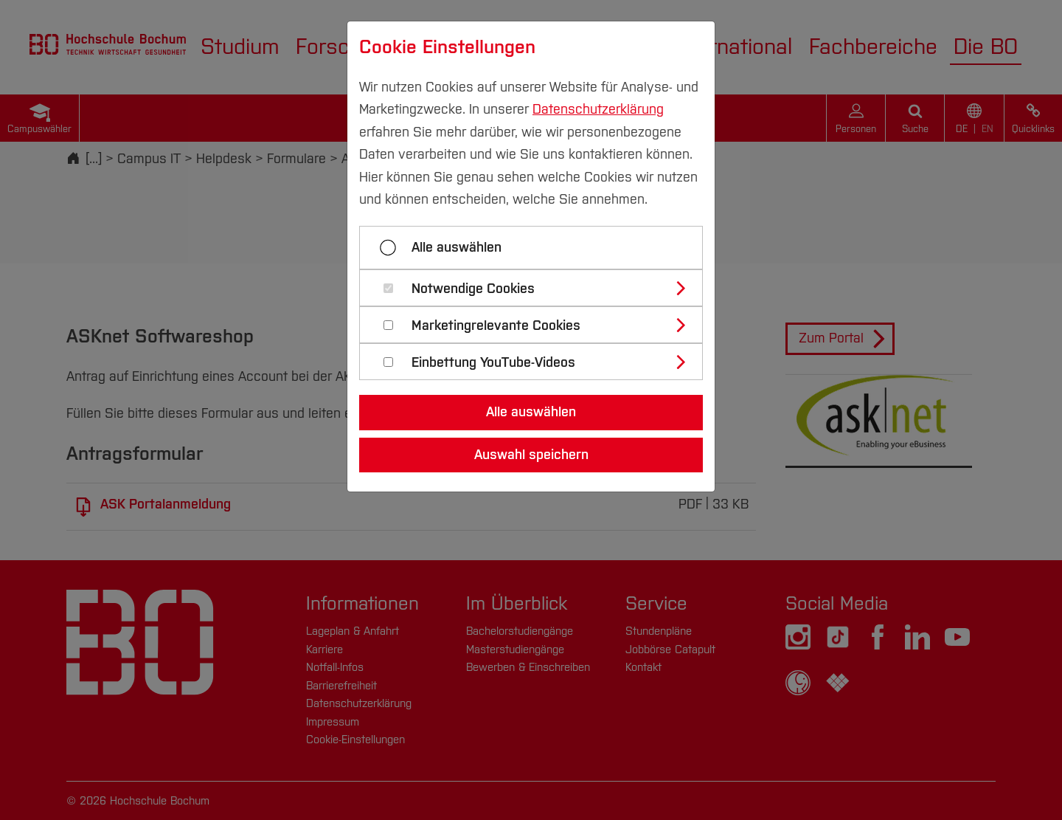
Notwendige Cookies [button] (473, 289)
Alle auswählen (457, 247)
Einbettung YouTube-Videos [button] (493, 363)
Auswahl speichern (531, 455)
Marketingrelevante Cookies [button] (496, 326)
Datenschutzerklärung (598, 109)
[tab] (537, 287)
